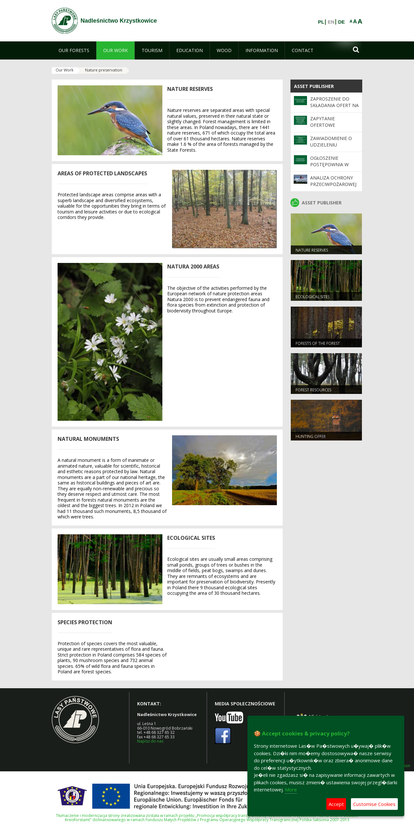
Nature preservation (103, 70)
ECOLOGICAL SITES (313, 296)
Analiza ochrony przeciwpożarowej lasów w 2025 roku (333, 184)
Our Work (64, 70)
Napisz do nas (150, 741)
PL (321, 22)
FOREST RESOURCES (313, 390)
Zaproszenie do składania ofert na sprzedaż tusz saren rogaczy (334, 109)
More (291, 789)
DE (341, 22)
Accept (336, 804)
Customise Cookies (374, 804)
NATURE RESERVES (312, 250)
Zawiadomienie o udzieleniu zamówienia (331, 145)
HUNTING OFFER (311, 436)
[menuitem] (74, 50)
